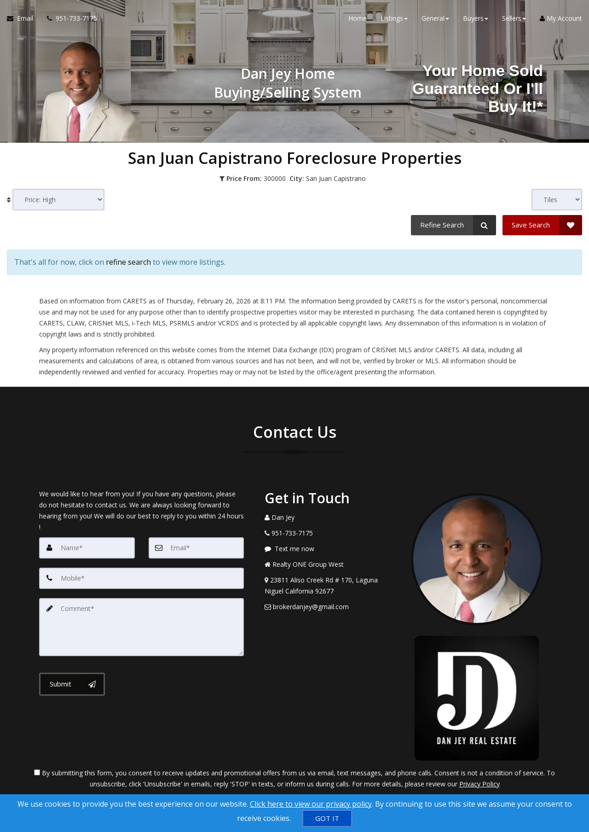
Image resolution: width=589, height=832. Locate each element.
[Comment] (141, 627)
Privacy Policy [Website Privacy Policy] (479, 784)
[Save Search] (542, 225)
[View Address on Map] (331, 586)
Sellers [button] (514, 18)
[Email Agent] (23, 18)
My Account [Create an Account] (561, 18)
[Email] (196, 548)
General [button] (435, 18)
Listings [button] (394, 18)
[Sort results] (58, 199)
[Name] (87, 548)
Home (357, 18)
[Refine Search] (453, 225)
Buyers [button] (475, 18)
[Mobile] (141, 578)
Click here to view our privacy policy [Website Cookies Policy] (311, 804)
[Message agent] (331, 548)
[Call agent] (68, 18)
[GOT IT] (327, 818)
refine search (128, 262)
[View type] (556, 199)
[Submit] (72, 684)
